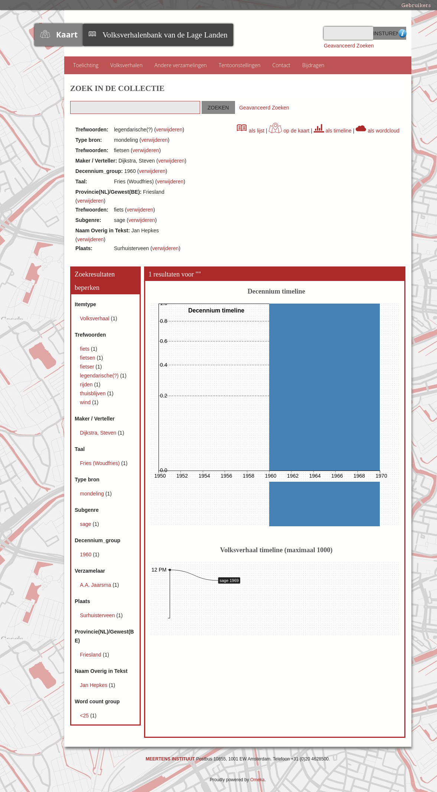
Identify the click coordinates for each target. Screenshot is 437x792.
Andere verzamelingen (180, 65)
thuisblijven (93, 393)
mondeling (92, 494)
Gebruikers (416, 5)
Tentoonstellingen (240, 65)
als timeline (333, 131)
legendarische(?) (100, 376)
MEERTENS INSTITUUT (170, 759)
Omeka (257, 779)
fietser (87, 367)
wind (86, 402)
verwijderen (169, 129)
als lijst (250, 131)
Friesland (91, 655)
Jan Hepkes (94, 685)
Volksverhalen (126, 65)
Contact (281, 65)
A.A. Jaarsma (96, 585)
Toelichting (85, 65)
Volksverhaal (95, 318)
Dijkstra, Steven (99, 433)
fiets (85, 349)
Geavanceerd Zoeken (349, 46)
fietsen (88, 358)
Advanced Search (402, 33)
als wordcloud (378, 131)
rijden (87, 384)
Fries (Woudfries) (100, 463)
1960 (86, 554)
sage (86, 524)
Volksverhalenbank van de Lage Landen (165, 34)
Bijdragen (313, 65)
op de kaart (289, 131)
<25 (85, 716)
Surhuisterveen (98, 615)
